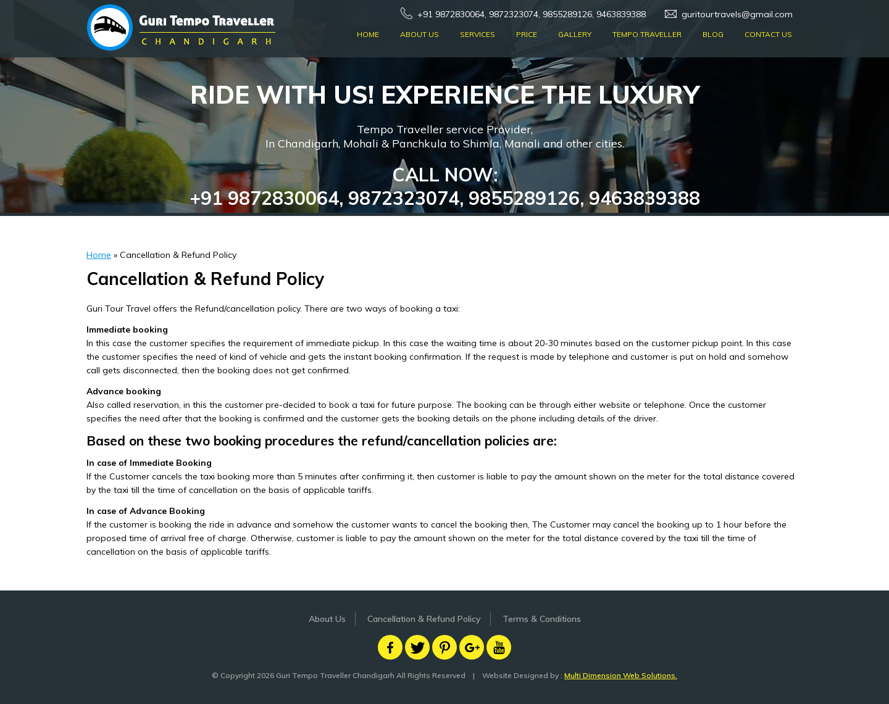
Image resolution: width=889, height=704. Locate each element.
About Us (419, 34)
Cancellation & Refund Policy (424, 618)
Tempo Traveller (647, 34)
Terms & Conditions (542, 618)
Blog (713, 34)
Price (526, 34)
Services (477, 34)
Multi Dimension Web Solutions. (620, 675)
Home (368, 34)
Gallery (574, 34)
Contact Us (768, 34)
